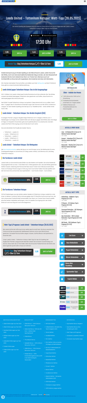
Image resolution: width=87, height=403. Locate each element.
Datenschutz (34, 394)
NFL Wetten (49, 338)
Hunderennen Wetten (51, 372)
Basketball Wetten (51, 359)
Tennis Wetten (50, 332)
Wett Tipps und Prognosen (74, 332)
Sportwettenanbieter (9, 149)
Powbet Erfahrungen (9, 346)
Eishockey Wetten (51, 356)
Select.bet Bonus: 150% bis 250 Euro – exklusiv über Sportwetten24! (33, 331)
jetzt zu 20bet (72, 118)
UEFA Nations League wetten (53, 388)
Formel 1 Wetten (50, 366)
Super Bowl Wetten (51, 353)
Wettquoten (40, 83)
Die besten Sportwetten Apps (75, 338)
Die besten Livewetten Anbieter (75, 335)
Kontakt (40, 394)
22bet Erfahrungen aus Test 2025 (12, 323)
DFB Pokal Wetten (51, 381)
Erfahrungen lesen (68, 158)
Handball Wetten (50, 335)
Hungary (47, 394)
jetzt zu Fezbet (73, 64)
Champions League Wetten (53, 384)
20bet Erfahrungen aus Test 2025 (12, 326)
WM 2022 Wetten (50, 323)
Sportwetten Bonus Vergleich (75, 323)
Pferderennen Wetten (51, 362)
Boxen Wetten (49, 369)
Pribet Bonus (28, 336)
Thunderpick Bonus (30, 339)
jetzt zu (48, 180)
